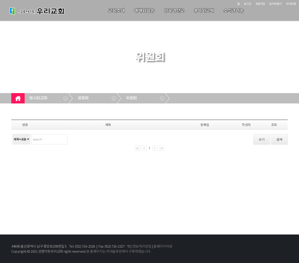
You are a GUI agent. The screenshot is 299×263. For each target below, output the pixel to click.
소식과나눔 (233, 10)
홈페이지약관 (162, 246)
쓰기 (262, 139)
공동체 (83, 98)
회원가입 (260, 4)
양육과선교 (174, 10)
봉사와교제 (204, 10)
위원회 (131, 98)
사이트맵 (291, 4)
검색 (279, 139)
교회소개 (116, 10)
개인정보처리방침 (138, 246)
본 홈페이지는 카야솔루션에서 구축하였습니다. (118, 251)
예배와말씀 (144, 10)
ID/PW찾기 (275, 4)
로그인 (247, 4)
